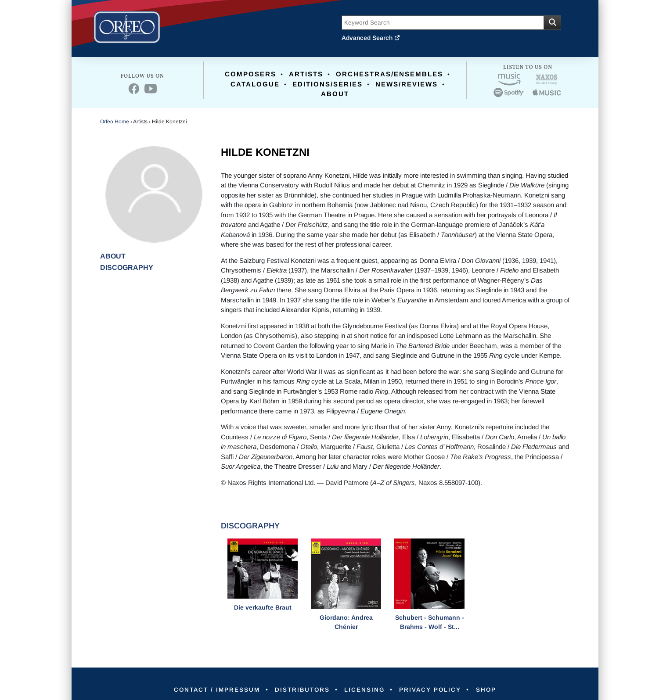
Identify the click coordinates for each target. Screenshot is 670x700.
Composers (250, 74)
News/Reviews (406, 84)
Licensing (366, 689)
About (335, 93)
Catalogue (255, 84)
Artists (306, 74)
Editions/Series (327, 84)
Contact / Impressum (210, 689)
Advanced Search (371, 37)
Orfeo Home (114, 121)
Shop (493, 689)
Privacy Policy (434, 689)
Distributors (300, 689)
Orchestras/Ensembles (389, 74)
